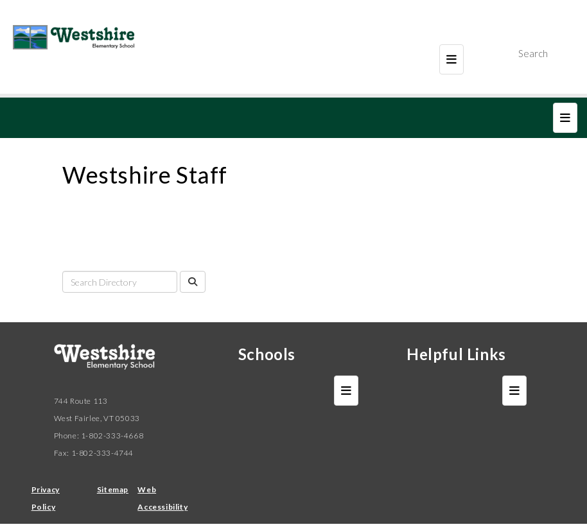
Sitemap (112, 489)
